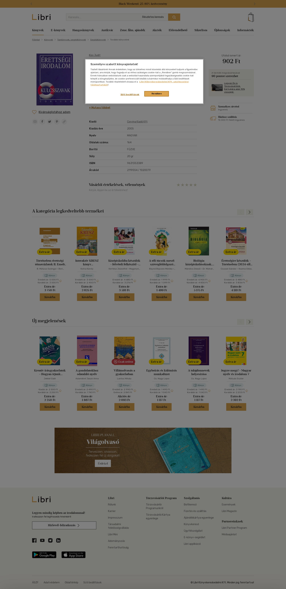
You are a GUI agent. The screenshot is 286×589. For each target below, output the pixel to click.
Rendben (157, 93)
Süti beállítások (130, 94)
